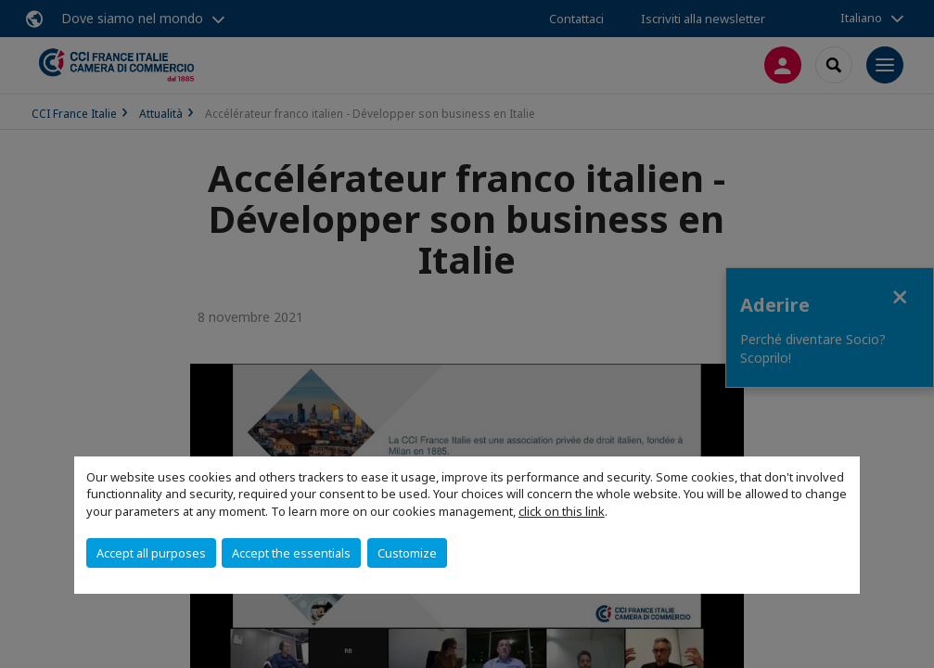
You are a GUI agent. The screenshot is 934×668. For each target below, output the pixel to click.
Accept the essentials (291, 553)
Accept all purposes (151, 553)
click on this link (561, 511)
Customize (407, 553)
